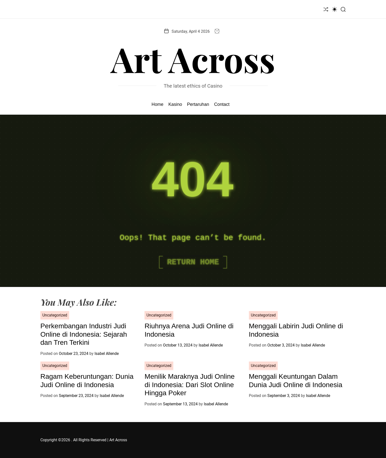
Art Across (193, 59)
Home (157, 104)
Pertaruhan (198, 104)
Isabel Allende (107, 353)
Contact (222, 104)
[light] (334, 9)
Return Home (193, 262)
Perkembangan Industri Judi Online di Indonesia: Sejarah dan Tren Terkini (83, 334)
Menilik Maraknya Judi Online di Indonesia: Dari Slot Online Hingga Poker (190, 385)
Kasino (175, 104)
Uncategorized (54, 315)
